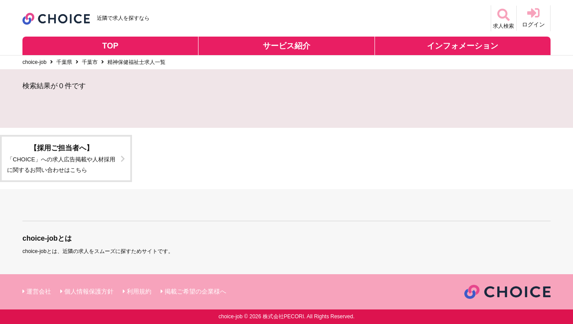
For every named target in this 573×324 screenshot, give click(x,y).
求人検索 (499, 17)
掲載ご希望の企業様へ (195, 291)
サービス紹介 (286, 45)
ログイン (533, 17)
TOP (110, 45)
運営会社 (38, 291)
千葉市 (90, 62)
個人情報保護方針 (89, 291)
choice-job (34, 62)
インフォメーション (462, 45)
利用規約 (139, 291)
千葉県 (64, 62)
